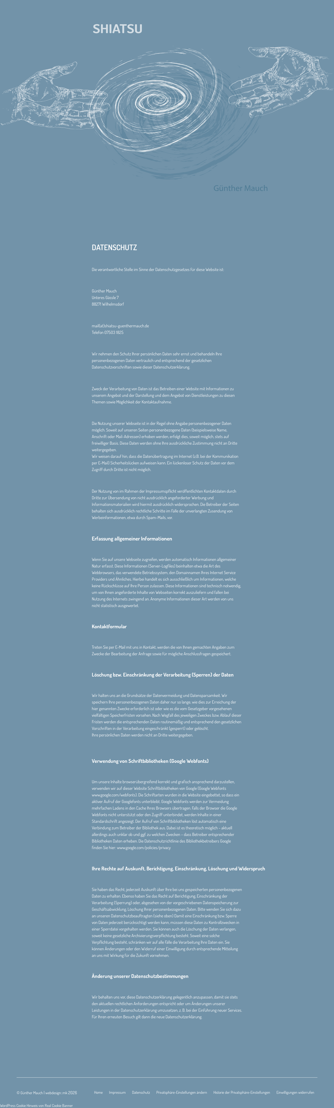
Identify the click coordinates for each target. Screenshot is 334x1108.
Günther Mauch (31, 1092)
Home (98, 1092)
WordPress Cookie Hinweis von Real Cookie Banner (36, 1105)
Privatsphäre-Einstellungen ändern (181, 1092)
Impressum (117, 1092)
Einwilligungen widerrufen (295, 1092)
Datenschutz (141, 1092)
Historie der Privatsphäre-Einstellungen (241, 1092)
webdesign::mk (56, 1092)
